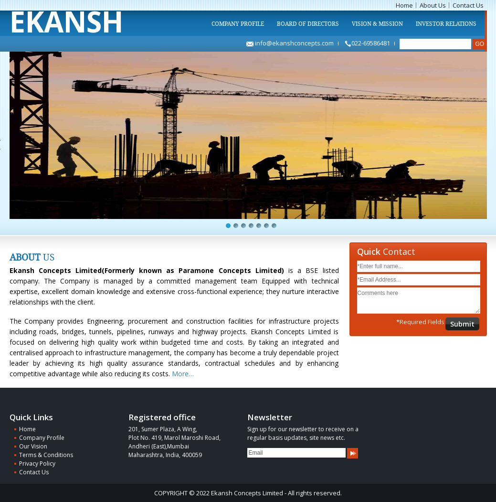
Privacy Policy (37, 463)
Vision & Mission (377, 24)
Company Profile (237, 24)
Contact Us (468, 5)
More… (182, 373)
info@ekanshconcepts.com (290, 43)
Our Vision (33, 446)
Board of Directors (308, 24)
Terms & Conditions (46, 455)
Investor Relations (446, 24)
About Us (433, 5)
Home (404, 5)
